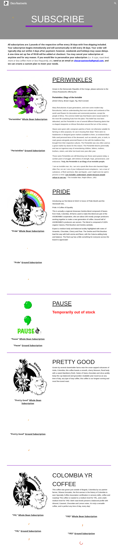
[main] (59, 20)
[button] (115, 3)
